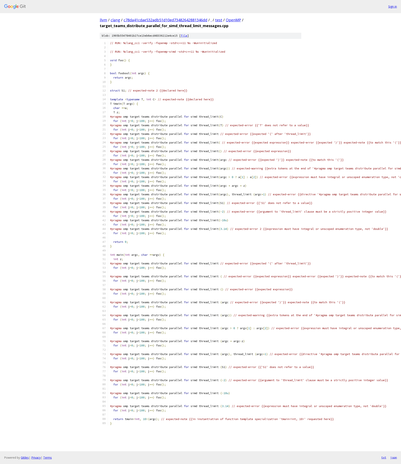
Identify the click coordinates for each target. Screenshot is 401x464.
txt (383, 457)
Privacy (36, 457)
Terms (47, 457)
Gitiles (25, 457)
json (393, 457)
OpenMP (233, 19)
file (184, 35)
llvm (103, 19)
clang (115, 19)
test (218, 19)
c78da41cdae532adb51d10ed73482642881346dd (165, 19)
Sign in (392, 6)
